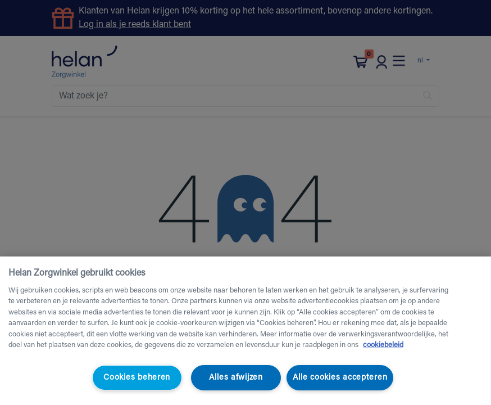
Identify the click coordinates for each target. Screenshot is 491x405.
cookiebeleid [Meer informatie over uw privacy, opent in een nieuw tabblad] (383, 345)
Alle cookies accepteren (340, 378)
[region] (245, 330)
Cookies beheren (136, 378)
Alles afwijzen (236, 378)
